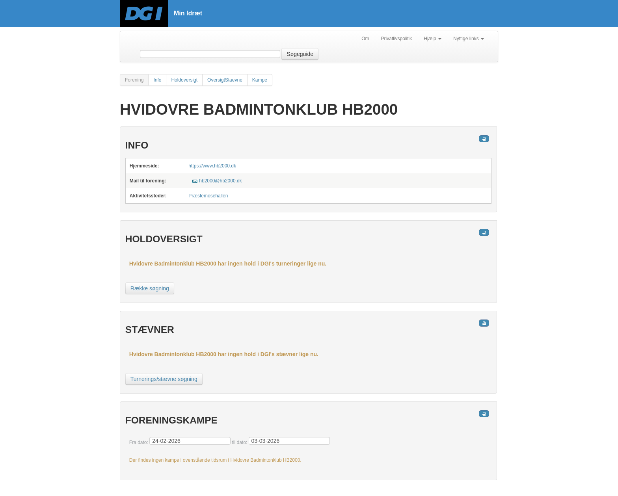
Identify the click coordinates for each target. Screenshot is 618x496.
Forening (134, 80)
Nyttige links (468, 38)
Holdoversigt (184, 80)
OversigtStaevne (224, 80)
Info (157, 80)
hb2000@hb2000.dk (220, 181)
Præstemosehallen (208, 196)
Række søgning (149, 288)
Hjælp (432, 38)
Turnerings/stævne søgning (163, 379)
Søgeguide (300, 54)
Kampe (259, 80)
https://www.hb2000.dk (212, 166)
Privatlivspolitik (396, 38)
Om (365, 38)
